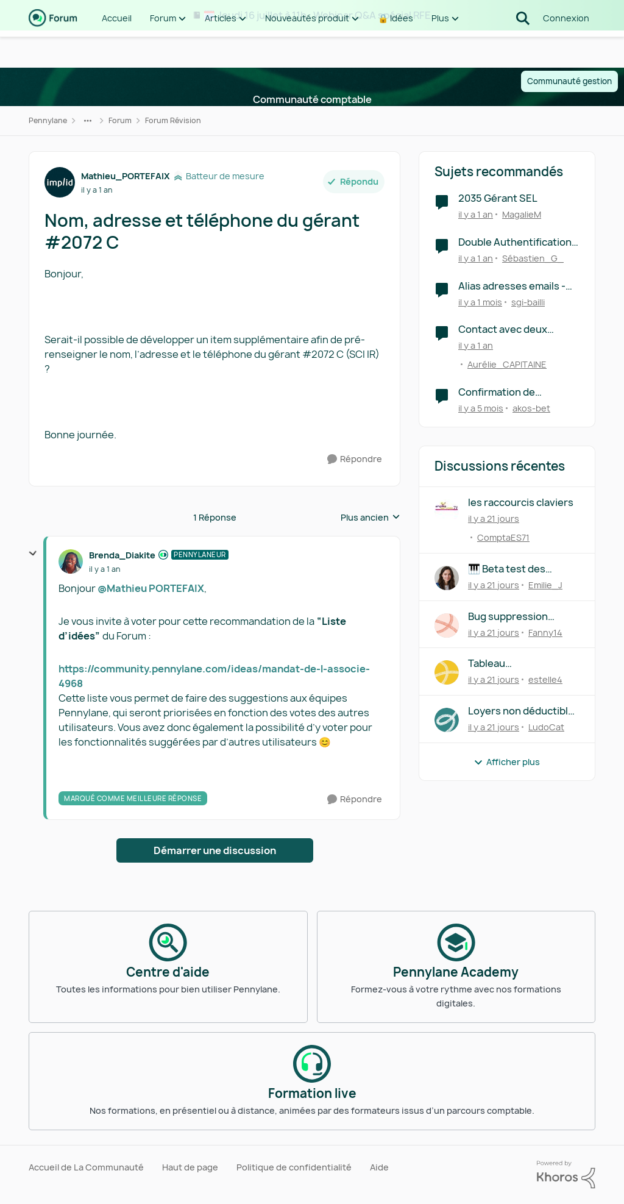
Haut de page (190, 1167)
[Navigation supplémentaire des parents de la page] (87, 120)
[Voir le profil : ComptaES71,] (446, 511)
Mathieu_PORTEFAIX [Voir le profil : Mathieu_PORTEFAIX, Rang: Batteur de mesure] (125, 176)
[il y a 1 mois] (480, 301)
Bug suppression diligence (508, 616)
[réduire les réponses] (33, 553)
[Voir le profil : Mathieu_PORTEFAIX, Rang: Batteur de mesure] (59, 182)
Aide (379, 1167)
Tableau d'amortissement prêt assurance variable (520, 663)
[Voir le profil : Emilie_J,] (446, 578)
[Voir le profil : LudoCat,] (446, 720)
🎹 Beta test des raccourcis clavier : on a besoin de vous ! (523, 569)
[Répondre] (355, 459)
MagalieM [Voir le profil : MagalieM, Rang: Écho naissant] (521, 214)
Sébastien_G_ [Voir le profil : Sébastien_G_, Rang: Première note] (533, 258)
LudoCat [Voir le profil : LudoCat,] (546, 727)
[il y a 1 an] (475, 214)
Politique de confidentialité (294, 1167)
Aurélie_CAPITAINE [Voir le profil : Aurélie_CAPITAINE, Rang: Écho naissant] (507, 364)
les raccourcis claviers (520, 502)
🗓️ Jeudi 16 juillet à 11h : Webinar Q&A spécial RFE (317, 15)
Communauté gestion (569, 81)
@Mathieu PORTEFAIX (151, 588)
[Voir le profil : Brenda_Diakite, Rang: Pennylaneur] (70, 561)
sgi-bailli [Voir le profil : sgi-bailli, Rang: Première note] (528, 301)
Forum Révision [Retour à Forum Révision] (173, 120)
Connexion (566, 48)
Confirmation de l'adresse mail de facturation (497, 392)
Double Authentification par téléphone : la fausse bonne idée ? (516, 242)
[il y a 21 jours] (493, 518)
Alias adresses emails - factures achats (512, 286)
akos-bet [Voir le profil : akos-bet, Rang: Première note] (531, 408)
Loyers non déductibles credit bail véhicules (524, 711)
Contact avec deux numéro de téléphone (509, 329)
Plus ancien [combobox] (370, 517)
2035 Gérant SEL (497, 198)
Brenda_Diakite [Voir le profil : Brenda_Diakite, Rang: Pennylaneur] (122, 555)
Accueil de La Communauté (86, 1167)
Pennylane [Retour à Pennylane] (48, 120)
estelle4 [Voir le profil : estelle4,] (545, 679)
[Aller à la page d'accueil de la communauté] (53, 49)
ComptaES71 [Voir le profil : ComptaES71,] (503, 537)
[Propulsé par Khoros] (566, 1175)
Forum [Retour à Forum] (120, 120)
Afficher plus (506, 762)
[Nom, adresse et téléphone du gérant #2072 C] (104, 569)
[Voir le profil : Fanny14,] (446, 625)
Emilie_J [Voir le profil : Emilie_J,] (545, 585)
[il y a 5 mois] (480, 408)
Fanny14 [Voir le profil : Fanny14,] (545, 632)
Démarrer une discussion (215, 850)
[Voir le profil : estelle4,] (446, 672)
